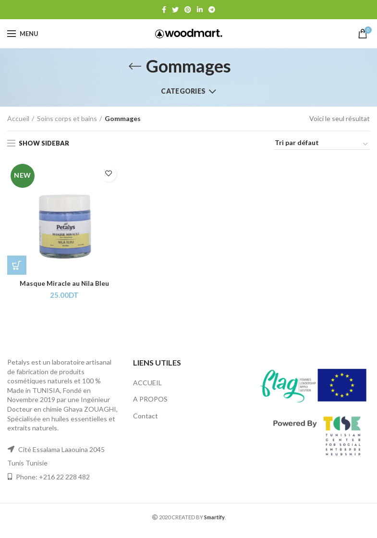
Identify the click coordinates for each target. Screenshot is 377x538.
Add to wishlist (108, 173)
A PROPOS (150, 399)
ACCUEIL (147, 383)
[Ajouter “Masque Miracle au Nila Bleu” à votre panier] (16, 265)
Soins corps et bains (67, 118)
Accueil (18, 118)
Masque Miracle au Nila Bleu (64, 284)
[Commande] (322, 144)
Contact (145, 416)
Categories (183, 91)
